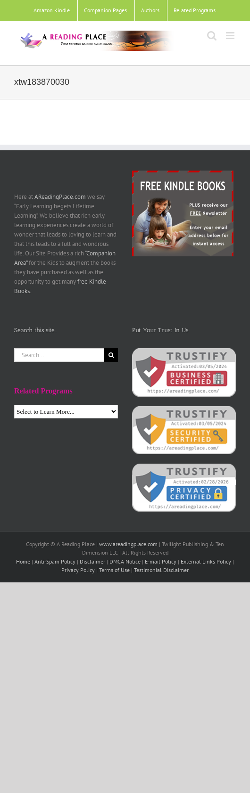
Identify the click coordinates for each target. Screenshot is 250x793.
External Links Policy (206, 561)
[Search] (111, 355)
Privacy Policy (78, 569)
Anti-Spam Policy (54, 561)
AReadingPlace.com (60, 197)
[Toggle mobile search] (212, 36)
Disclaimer (92, 561)
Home (23, 561)
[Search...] (59, 355)
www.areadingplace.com (128, 544)
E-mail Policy (160, 561)
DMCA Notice (125, 561)
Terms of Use (114, 569)
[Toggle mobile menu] (231, 36)
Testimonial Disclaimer (161, 569)
